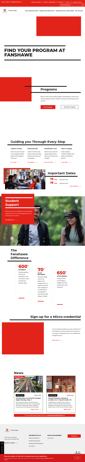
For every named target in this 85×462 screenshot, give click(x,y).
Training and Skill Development (64, 10)
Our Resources (9, 219)
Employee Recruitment (31, 10)
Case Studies (50, 438)
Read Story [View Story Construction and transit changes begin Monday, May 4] (34, 409)
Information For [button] (16, 2)
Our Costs (13, 162)
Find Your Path (48, 162)
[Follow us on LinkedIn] (79, 451)
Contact (61, 2)
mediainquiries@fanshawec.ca (56, 415)
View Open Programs (69, 107)
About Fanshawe (49, 2)
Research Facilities (9, 443)
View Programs (48, 107)
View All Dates (74, 186)
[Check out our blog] (76, 451)
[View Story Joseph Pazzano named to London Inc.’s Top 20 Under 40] (61, 384)
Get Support (30, 162)
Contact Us (74, 436)
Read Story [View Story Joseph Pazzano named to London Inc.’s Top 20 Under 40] (67, 409)
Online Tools (77, 2)
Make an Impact (36, 2)
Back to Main (6, 2)
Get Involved (79, 10)
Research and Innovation (46, 10)
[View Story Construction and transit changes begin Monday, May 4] (28, 384)
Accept (77, 458)
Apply (68, 2)
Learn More (64, 162)
